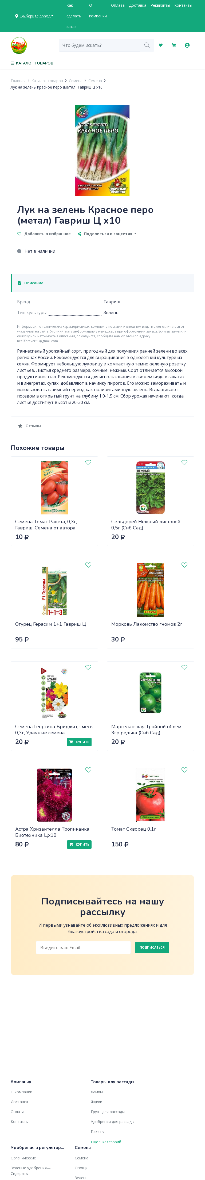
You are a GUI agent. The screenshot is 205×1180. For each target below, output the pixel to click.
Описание (30, 282)
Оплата (118, 5)
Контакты (183, 5)
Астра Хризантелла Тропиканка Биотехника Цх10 (52, 832)
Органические (23, 1157)
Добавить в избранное (44, 233)
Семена (75, 80)
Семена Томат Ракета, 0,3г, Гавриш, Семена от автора (46, 524)
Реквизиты (160, 5)
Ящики (96, 1101)
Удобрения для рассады (112, 1121)
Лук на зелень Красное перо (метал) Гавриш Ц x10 (56, 87)
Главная (18, 80)
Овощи (81, 1167)
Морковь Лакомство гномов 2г (146, 624)
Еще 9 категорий (106, 1141)
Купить (79, 742)
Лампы (97, 1091)
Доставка (137, 5)
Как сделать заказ (73, 16)
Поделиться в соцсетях (105, 233)
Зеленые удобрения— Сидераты (31, 1170)
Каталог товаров (47, 80)
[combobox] (99, 45)
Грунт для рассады (108, 1111)
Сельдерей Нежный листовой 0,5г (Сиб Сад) (145, 524)
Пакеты (97, 1131)
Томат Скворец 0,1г (133, 829)
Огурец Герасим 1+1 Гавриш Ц (50, 624)
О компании (98, 10)
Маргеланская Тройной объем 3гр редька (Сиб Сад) (146, 729)
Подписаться (152, 947)
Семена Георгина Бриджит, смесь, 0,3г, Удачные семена (54, 729)
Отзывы (29, 425)
